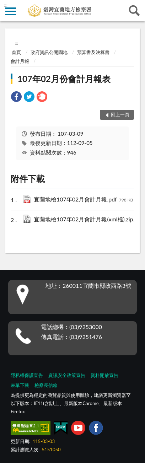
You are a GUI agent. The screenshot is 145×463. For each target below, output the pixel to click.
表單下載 (20, 385)
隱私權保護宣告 (27, 375)
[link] (16, 97)
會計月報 (20, 61)
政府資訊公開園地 (49, 52)
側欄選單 (10, 11)
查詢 (134, 10)
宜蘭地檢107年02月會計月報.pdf (83, 200)
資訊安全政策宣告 (66, 375)
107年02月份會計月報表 (64, 79)
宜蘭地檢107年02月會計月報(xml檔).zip (86, 220)
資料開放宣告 (104, 375)
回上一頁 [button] (120, 114)
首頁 (16, 52)
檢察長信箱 (46, 385)
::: (5, 5)
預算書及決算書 (93, 52)
